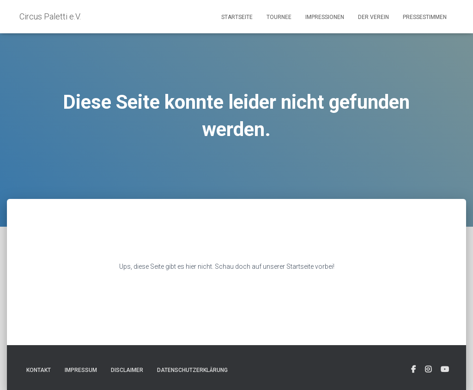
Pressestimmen (425, 17)
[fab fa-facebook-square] (413, 369)
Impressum (81, 370)
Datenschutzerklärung (192, 370)
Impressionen (324, 17)
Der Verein (373, 17)
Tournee (279, 17)
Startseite (237, 17)
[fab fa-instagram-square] (428, 369)
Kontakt (38, 370)
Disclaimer (127, 370)
